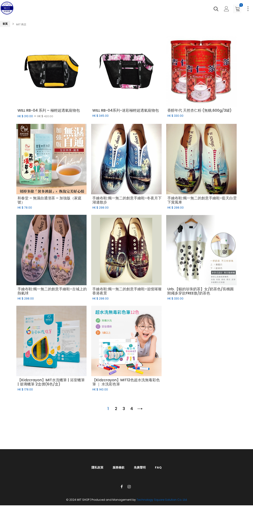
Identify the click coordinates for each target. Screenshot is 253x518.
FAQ (158, 467)
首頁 (5, 24)
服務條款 (119, 467)
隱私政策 (97, 467)
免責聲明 (140, 467)
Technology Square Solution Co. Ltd (162, 500)
